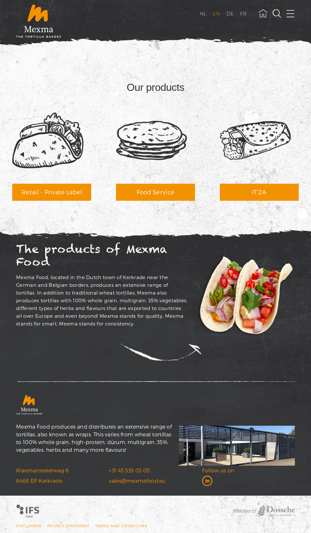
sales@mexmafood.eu (137, 481)
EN (216, 14)
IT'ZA (259, 192)
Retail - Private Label (52, 192)
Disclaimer (29, 526)
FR (243, 14)
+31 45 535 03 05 (129, 470)
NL (203, 14)
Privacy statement (68, 526)
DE (230, 14)
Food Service (156, 192)
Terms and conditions (121, 526)
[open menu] (291, 13)
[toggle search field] (277, 13)
